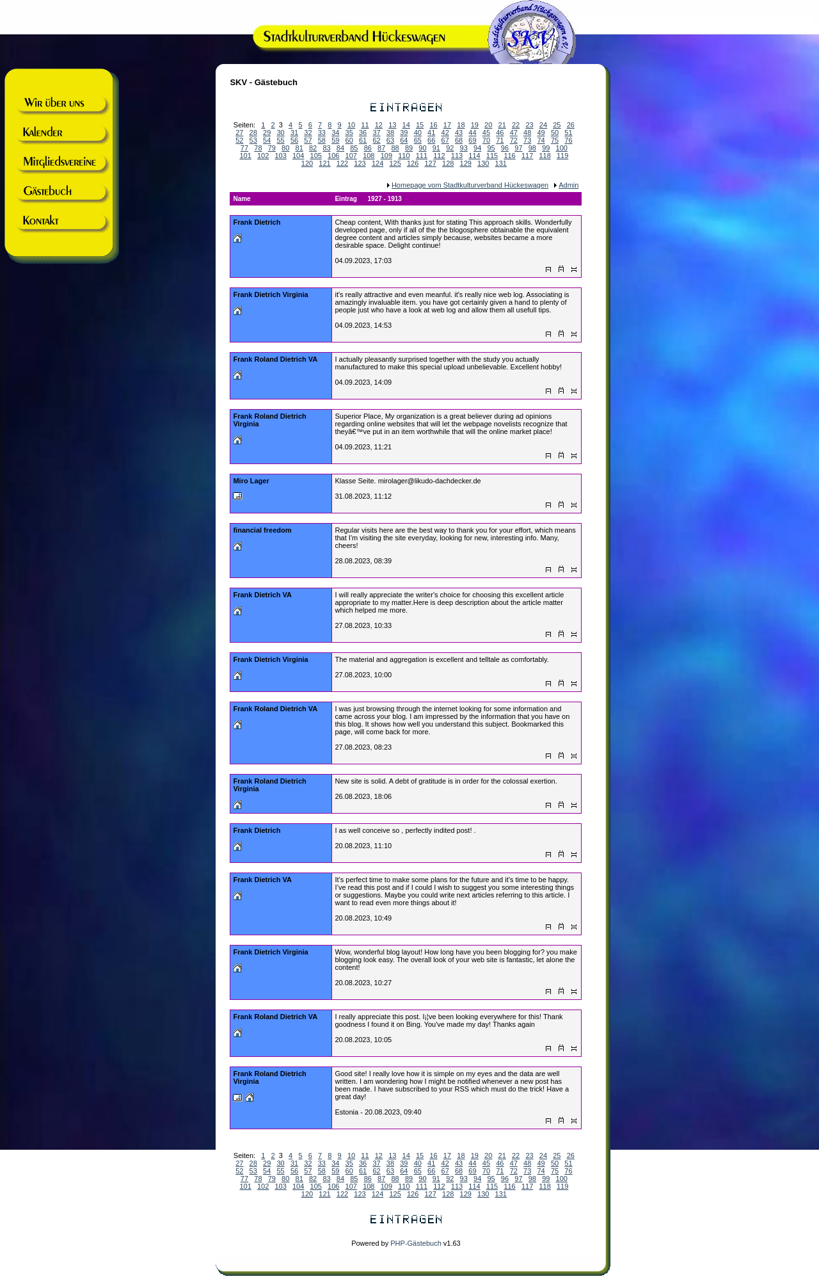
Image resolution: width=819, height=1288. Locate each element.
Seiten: (246, 1155)
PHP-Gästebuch (415, 1243)
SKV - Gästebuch (263, 82)
